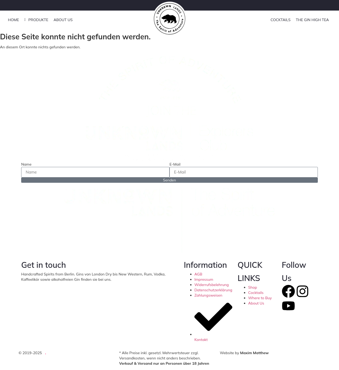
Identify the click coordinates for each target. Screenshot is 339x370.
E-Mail (175, 164)
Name (26, 164)
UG (51, 352)
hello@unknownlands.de (132, 279)
